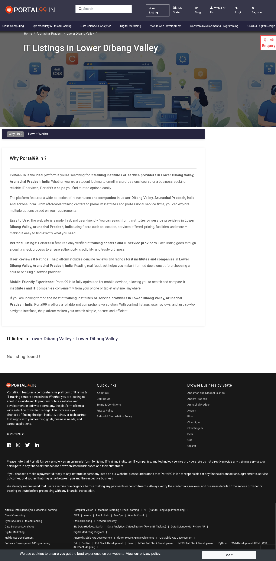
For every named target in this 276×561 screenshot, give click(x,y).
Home (28, 33)
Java (129, 543)
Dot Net (84, 543)
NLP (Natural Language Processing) (163, 509)
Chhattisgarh (195, 429)
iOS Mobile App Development (174, 537)
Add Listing (153, 10)
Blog (198, 10)
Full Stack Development (107, 543)
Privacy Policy (105, 412)
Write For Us (217, 10)
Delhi (190, 435)
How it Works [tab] (38, 134)
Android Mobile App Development (91, 537)
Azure (86, 515)
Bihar (190, 418)
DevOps (117, 515)
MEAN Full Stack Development (154, 543)
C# (73, 543)
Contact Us (103, 400)
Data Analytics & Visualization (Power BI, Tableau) (135, 526)
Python (221, 543)
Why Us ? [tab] (15, 134)
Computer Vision (82, 509)
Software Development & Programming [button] (214, 26)
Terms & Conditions (109, 406)
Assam (191, 412)
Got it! (229, 555)
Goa (189, 441)
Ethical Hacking (81, 521)
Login (238, 10)
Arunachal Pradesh (49, 33)
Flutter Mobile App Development (134, 537)
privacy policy (150, 554)
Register (257, 10)
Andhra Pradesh (197, 400)
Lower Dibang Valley (80, 33)
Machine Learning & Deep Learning (117, 509)
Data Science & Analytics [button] (96, 26)
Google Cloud (134, 515)
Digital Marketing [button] (131, 26)
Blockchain (101, 515)
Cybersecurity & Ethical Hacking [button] (52, 26)
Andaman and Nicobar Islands (206, 394)
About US (103, 394)
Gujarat (191, 447)
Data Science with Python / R (186, 526)
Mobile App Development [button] (166, 26)
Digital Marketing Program (87, 532)
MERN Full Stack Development (194, 543)
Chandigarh (194, 423)
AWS (75, 515)
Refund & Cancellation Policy (114, 418)
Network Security (105, 521)
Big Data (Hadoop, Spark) (86, 526)
